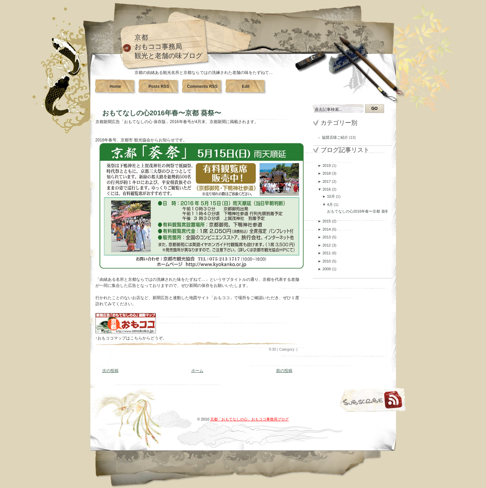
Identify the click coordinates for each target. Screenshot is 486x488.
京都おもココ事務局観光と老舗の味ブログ (168, 46)
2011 (327, 253)
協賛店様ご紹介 (335, 137)
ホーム (197, 370)
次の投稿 (110, 370)
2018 (327, 173)
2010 (327, 261)
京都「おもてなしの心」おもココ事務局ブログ (249, 419)
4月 (330, 204)
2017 (327, 181)
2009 (327, 269)
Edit (246, 86)
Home (115, 86)
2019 (327, 165)
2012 (327, 245)
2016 (327, 189)
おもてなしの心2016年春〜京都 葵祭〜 (161, 113)
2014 (327, 229)
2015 (327, 221)
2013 (327, 237)
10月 (331, 196)
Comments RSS (202, 86)
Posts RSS (158, 86)
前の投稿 (284, 370)
